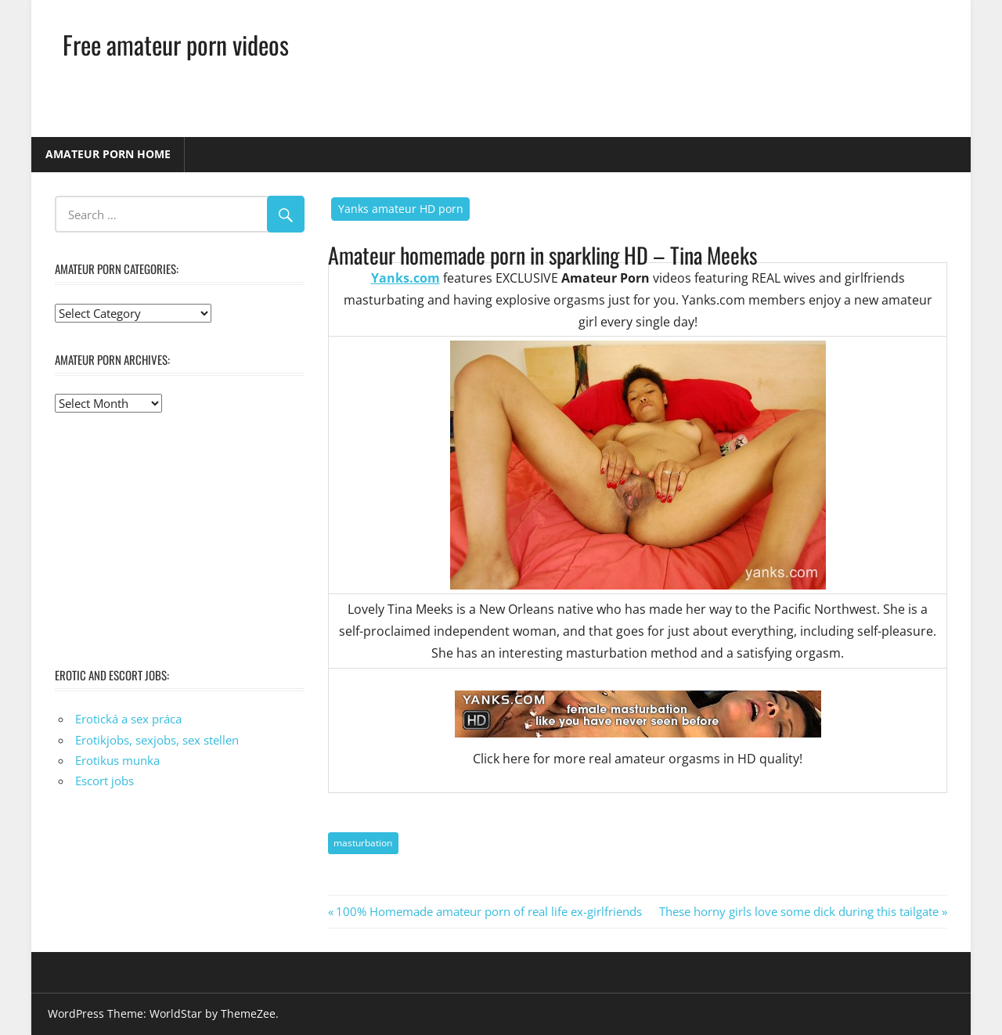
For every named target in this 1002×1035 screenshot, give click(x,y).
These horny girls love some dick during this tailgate (799, 911)
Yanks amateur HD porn (400, 208)
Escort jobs (104, 780)
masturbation (362, 842)
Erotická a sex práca (128, 719)
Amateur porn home (108, 153)
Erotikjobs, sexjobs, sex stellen (157, 740)
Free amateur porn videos (176, 44)
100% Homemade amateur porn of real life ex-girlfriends (488, 911)
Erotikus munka (117, 760)
